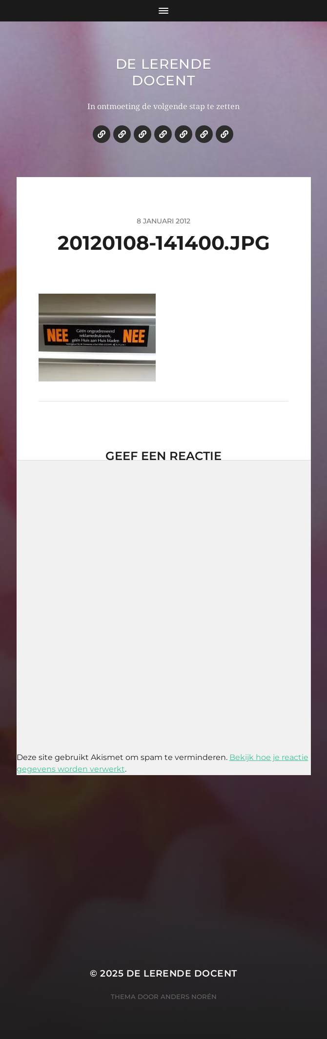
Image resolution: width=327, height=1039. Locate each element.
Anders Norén (189, 996)
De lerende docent (164, 72)
